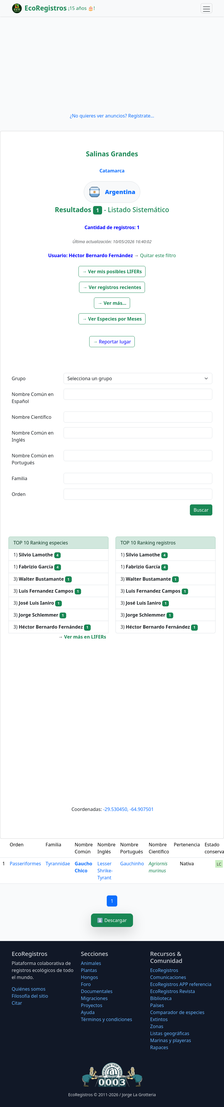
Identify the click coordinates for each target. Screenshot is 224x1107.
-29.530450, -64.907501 (128, 809)
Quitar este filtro (158, 255)
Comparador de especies (177, 1012)
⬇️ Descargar (112, 920)
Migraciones (94, 998)
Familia (19, 478)
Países (157, 1005)
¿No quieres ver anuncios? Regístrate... (112, 116)
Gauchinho (132, 863)
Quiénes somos (29, 989)
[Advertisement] (112, 64)
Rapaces (159, 1047)
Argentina (120, 192)
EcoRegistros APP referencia (180, 984)
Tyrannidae (58, 863)
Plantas (89, 970)
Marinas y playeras (170, 1040)
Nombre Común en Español (33, 397)
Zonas (156, 1026)
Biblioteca (161, 998)
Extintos (159, 1019)
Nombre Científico (31, 417)
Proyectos (91, 1005)
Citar (17, 1003)
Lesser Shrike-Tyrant (105, 870)
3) (42, 579)
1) (37, 554)
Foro (86, 984)
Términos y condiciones (106, 1019)
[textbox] (138, 394)
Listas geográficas (169, 1033)
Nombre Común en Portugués (33, 459)
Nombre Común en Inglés (33, 436)
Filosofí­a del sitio (30, 996)
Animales (91, 963)
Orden (19, 494)
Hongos (89, 977)
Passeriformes (25, 863)
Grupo (19, 378)
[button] (112, 271)
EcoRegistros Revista (172, 991)
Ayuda (87, 1012)
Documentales (96, 991)
